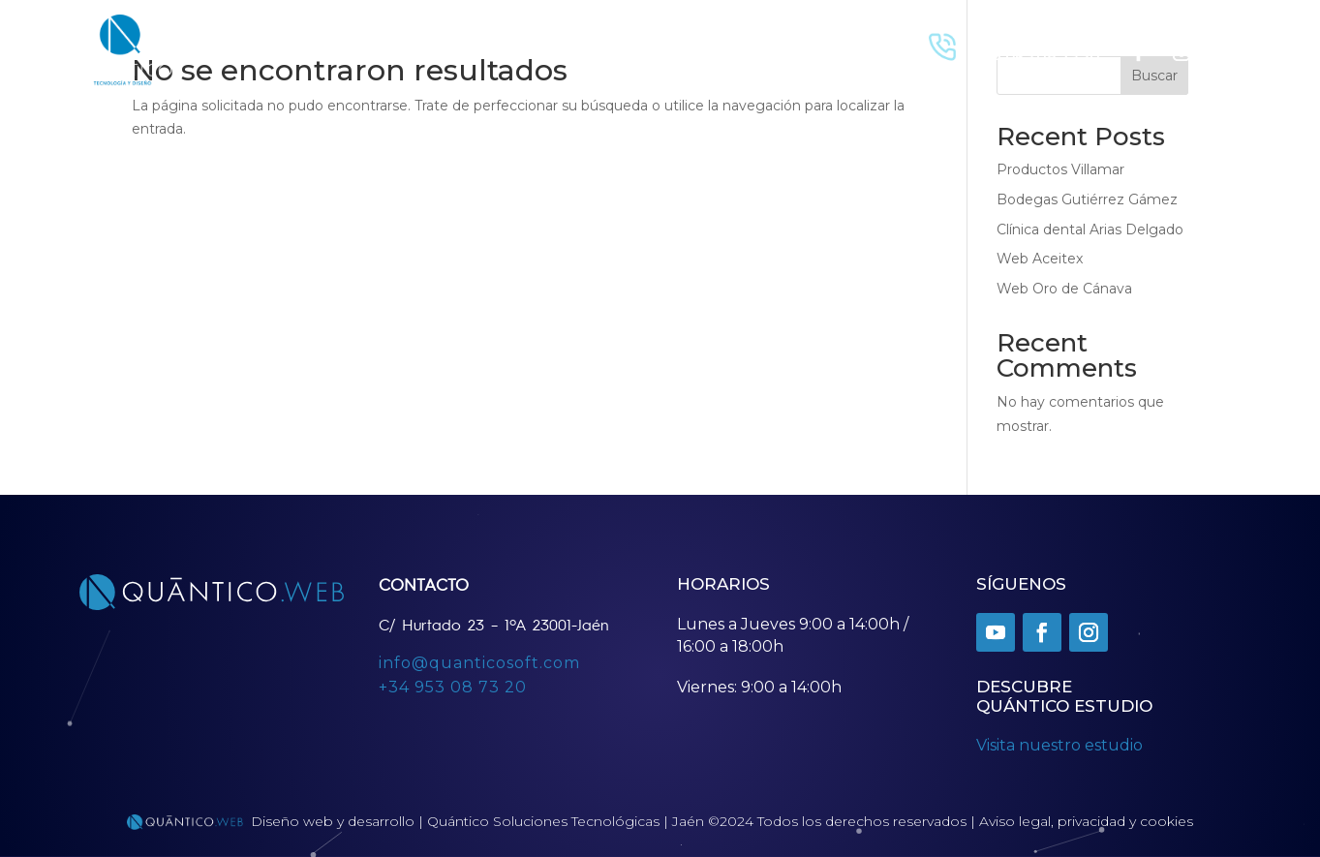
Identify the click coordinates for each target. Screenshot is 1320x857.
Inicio (285, 50)
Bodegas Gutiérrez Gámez (1087, 199)
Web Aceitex (1040, 258)
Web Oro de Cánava (1064, 288)
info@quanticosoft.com (479, 663)
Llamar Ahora (1019, 35)
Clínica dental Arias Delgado (1090, 229)
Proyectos (355, 50)
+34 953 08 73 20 (453, 687)
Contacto (440, 50)
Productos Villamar (1060, 169)
